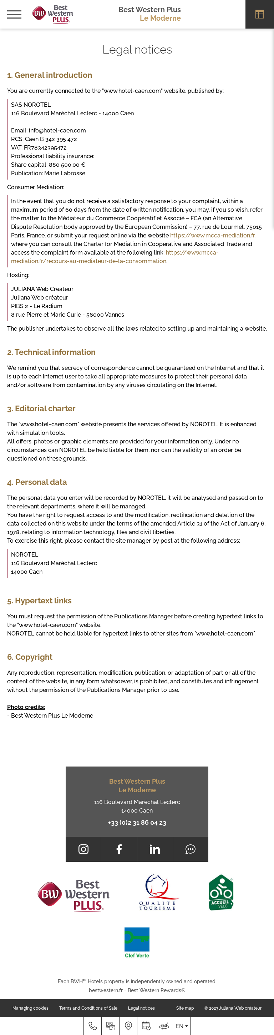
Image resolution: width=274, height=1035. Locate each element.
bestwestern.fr (106, 990)
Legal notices (141, 1008)
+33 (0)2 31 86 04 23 (137, 822)
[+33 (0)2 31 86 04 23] (92, 1026)
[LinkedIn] (155, 849)
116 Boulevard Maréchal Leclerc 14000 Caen (137, 806)
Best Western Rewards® (157, 990)
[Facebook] (119, 849)
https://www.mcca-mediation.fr (212, 235)
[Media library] (110, 1026)
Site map (185, 1008)
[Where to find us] (128, 1026)
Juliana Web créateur (240, 1008)
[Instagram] (83, 849)
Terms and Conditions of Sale (88, 1008)
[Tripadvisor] (190, 849)
